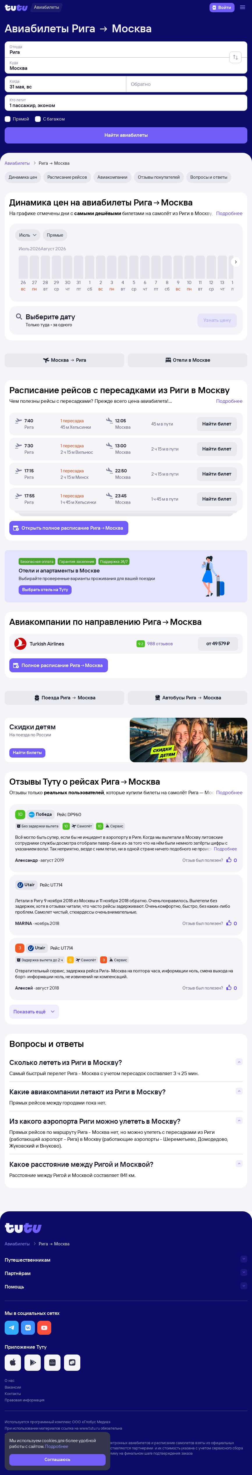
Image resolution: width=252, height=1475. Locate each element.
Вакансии (13, 1388)
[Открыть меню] (243, 7)
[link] (27, 754)
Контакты (13, 1395)
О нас (10, 1382)
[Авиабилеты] (46, 7)
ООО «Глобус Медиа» (91, 1423)
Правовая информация (25, 1401)
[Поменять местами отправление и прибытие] (235, 57)
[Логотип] (16, 7)
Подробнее (229, 213)
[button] (12, 1329)
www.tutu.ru (89, 1430)
